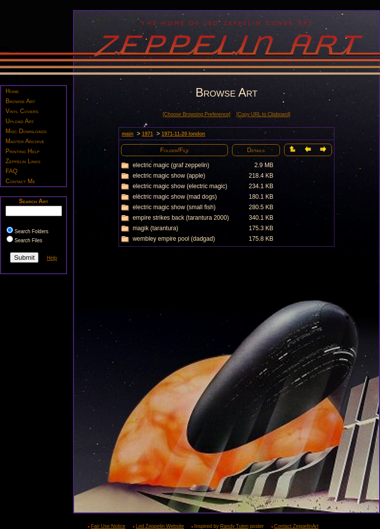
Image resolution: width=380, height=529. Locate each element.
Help (51, 258)
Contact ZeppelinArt (296, 526)
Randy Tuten (234, 526)
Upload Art (20, 121)
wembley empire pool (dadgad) (173, 238)
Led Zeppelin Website (160, 526)
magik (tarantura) (155, 228)
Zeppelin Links (23, 161)
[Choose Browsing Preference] (196, 114)
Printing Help (23, 151)
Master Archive (25, 141)
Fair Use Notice (108, 526)
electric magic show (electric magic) (179, 186)
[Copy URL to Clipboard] (263, 114)
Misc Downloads (26, 131)
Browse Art (20, 101)
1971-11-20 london (183, 134)
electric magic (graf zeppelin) (170, 165)
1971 (147, 134)
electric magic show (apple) (168, 175)
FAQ (12, 171)
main (127, 134)
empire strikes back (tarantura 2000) (180, 217)
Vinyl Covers (22, 111)
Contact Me (21, 181)
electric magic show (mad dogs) (174, 196)
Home (12, 91)
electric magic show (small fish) (174, 207)
